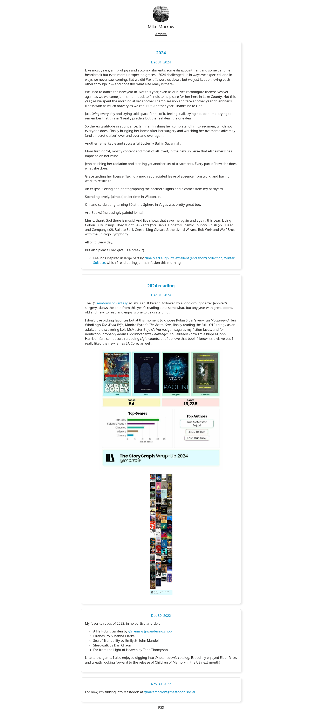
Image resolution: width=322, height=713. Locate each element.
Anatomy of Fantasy (112, 303)
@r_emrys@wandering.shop (150, 631)
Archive (161, 34)
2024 (161, 53)
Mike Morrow (161, 26)
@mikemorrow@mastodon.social (169, 692)
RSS (161, 707)
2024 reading (161, 286)
